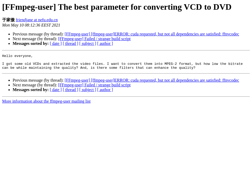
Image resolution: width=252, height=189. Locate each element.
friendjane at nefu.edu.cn (37, 20)
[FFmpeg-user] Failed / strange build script (94, 38)
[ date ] (56, 43)
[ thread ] (70, 43)
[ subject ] (87, 43)
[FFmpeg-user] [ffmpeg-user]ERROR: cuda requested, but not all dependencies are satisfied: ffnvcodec (152, 34)
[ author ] (105, 43)
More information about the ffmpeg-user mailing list (46, 104)
